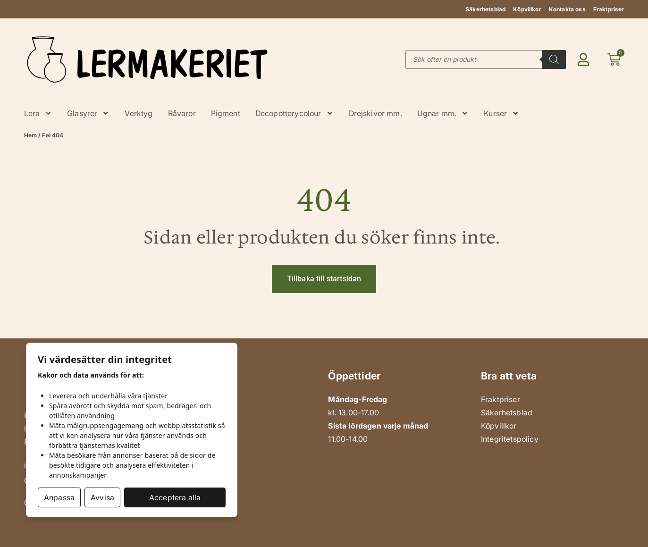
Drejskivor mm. (375, 113)
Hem (30, 135)
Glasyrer (88, 113)
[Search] (554, 59)
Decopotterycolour (294, 113)
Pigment (225, 113)
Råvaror (182, 113)
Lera (38, 113)
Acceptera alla (175, 497)
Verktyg (138, 113)
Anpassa (59, 497)
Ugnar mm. (443, 113)
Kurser (501, 113)
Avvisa (102, 497)
